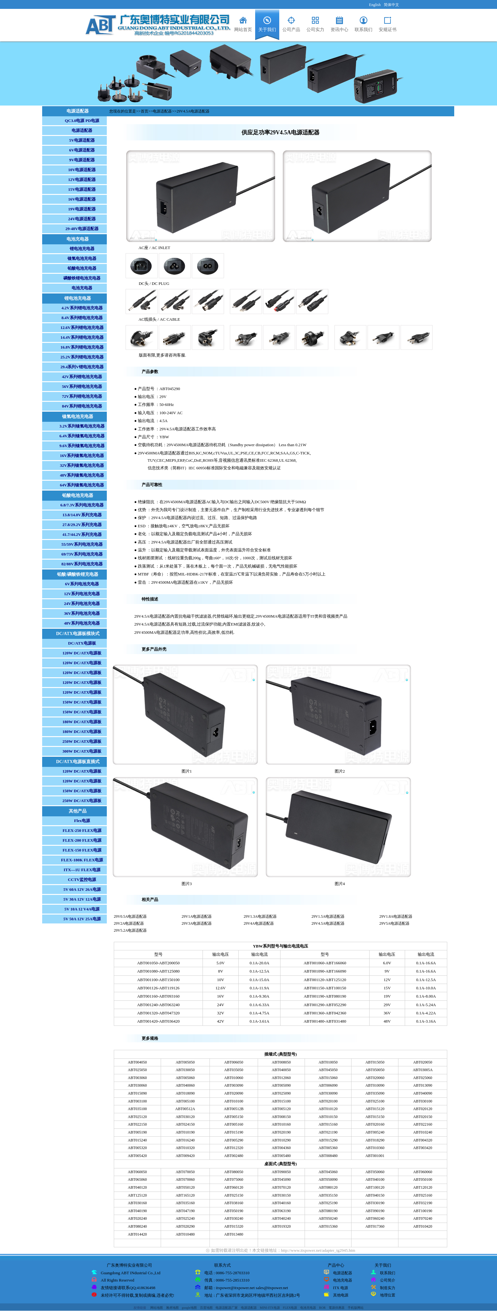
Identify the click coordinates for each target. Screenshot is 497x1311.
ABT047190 (185, 1211)
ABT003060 (137, 1078)
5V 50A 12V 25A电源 (82, 918)
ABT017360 (374, 1226)
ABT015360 (328, 1226)
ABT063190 (281, 1211)
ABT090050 (281, 1172)
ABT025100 (374, 1101)
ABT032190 (422, 1203)
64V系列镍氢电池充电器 (82, 485)
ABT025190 (328, 1203)
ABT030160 (137, 1203)
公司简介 (387, 1280)
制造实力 (387, 1288)
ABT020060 (374, 1078)
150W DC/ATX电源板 (81, 702)
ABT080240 (137, 1226)
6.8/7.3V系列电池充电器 (82, 505)
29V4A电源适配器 (259, 923)
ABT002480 (233, 1156)
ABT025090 (281, 1093)
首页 (144, 111)
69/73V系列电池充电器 (82, 554)
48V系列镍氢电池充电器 (82, 475)
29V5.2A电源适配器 (130, 930)
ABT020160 (374, 1124)
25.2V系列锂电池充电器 (82, 357)
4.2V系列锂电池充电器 (82, 307)
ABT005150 (233, 1117)
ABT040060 (185, 1085)
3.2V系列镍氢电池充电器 (82, 426)
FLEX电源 (290, 1307)
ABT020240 (137, 1218)
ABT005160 (233, 1124)
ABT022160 (422, 1124)
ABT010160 (281, 1124)
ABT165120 (185, 1195)
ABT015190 (233, 1132)
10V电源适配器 (82, 169)
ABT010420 (422, 1226)
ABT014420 (137, 1234)
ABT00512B (233, 1109)
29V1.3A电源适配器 (260, 916)
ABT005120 (281, 1109)
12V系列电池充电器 (82, 593)
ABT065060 (137, 1179)
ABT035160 (185, 1203)
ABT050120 (185, 1187)
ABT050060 (374, 1172)
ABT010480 (185, 1234)
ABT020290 (185, 1226)
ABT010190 (185, 1132)
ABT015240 (137, 1140)
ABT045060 (328, 1172)
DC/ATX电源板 (82, 643)
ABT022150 (137, 1124)
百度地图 (206, 1307)
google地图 (189, 1307)
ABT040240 (281, 1218)
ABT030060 (137, 1085)
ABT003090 (233, 1085)
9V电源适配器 (82, 159)
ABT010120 (328, 1109)
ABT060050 (137, 1172)
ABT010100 (233, 1101)
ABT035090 (374, 1093)
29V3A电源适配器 (197, 923)
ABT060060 (422, 1172)
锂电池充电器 (82, 248)
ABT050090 (328, 1179)
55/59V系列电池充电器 (82, 544)
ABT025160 (422, 1195)
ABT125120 (137, 1195)
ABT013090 (422, 1085)
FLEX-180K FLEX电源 (82, 860)
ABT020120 (422, 1109)
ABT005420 (137, 1156)
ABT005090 (281, 1085)
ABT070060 (185, 1179)
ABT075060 (233, 1179)
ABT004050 (137, 1062)
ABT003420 (422, 1148)
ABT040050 (281, 1070)
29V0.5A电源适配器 (130, 916)
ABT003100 (137, 1101)
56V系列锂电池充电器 (82, 386)
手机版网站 (356, 1307)
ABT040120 (137, 1187)
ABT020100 (328, 1101)
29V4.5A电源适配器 (193, 111)
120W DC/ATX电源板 (81, 653)
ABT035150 (328, 1195)
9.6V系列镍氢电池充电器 (82, 445)
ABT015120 (374, 1109)
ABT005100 (185, 1101)
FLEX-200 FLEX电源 (82, 840)
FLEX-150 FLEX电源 (82, 850)
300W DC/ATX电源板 (81, 751)
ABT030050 (185, 1070)
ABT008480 (328, 1156)
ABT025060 (422, 1078)
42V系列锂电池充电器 (82, 376)
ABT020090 (233, 1093)
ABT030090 (328, 1093)
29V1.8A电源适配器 (395, 916)
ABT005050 (185, 1062)
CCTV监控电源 (82, 879)
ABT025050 (137, 1070)
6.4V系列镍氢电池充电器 (82, 436)
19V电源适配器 (82, 209)
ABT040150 (374, 1195)
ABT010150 (328, 1117)
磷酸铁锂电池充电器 (81, 278)
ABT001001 (374, 1156)
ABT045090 (281, 1179)
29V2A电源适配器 (129, 923)
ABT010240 (422, 1132)
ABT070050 (185, 1172)
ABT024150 (185, 1124)
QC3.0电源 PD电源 (82, 120)
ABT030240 (233, 1218)
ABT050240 (328, 1218)
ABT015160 (328, 1124)
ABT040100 (374, 1179)
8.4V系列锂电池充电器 (82, 317)
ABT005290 (233, 1140)
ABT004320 (422, 1140)
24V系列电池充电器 (82, 603)
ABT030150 (281, 1195)
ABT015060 (328, 1078)
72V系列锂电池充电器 (82, 396)
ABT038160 (233, 1203)
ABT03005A (423, 1070)
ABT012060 (281, 1078)
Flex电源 (82, 820)
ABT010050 (328, 1062)
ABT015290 (328, 1140)
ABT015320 (233, 1226)
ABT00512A (185, 1109)
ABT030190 (374, 1203)
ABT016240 (185, 1140)
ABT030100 (422, 1101)
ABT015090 (137, 1093)
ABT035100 (137, 1109)
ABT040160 (281, 1203)
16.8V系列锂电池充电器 (82, 347)
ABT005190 (137, 1132)
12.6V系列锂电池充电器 (82, 327)
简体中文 (391, 5)
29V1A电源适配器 (197, 916)
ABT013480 (233, 1234)
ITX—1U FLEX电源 (82, 869)
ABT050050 (374, 1070)
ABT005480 (281, 1156)
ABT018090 (185, 1093)
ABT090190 (374, 1211)
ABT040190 (137, 1211)
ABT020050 (422, 1062)
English (375, 5)
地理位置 (387, 1295)
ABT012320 (233, 1148)
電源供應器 (337, 1307)
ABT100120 (374, 1187)
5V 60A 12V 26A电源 (82, 889)
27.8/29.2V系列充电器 (82, 524)
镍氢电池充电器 (82, 258)
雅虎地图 (172, 1307)
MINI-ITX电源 (270, 1307)
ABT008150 (281, 1117)
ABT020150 (422, 1117)
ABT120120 (422, 1187)
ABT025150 (233, 1195)
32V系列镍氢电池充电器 (82, 465)
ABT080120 (328, 1187)
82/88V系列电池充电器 (82, 564)
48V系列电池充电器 (82, 623)
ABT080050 (233, 1172)
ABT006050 (233, 1062)
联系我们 (387, 1273)
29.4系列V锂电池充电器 (82, 366)
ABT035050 (233, 1070)
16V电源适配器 (82, 199)
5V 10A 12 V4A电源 (82, 909)
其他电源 (340, 1295)
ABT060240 (374, 1218)
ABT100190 (422, 1211)
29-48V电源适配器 (82, 228)
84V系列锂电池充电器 (82, 406)
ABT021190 (328, 1132)
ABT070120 (281, 1187)
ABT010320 (185, 1148)
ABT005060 (185, 1078)
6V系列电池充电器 (82, 584)
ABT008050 (281, 1062)
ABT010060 (233, 1078)
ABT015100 (281, 1101)
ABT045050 (328, 1070)
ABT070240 (422, 1218)
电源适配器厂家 (227, 1307)
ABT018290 (374, 1140)
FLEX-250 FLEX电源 (82, 830)
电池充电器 (82, 288)
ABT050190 (233, 1211)
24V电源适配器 (82, 218)
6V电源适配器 (82, 150)
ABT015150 (374, 1117)
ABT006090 (328, 1085)
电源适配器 (82, 130)
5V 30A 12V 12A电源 (82, 899)
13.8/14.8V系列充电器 (82, 514)
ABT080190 (328, 1211)
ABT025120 (137, 1117)
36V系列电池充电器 (82, 613)
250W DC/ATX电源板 (81, 741)
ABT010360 (374, 1148)
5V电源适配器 (82, 140)
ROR (322, 1307)
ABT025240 (185, 1218)
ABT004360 (281, 1148)
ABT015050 (374, 1062)
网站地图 (156, 1307)
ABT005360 (328, 1148)
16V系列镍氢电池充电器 (82, 455)
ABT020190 (281, 1132)
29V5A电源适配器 (394, 923)
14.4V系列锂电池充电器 (82, 337)
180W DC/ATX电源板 (81, 721)
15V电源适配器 (82, 189)
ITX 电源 (340, 1288)
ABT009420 (185, 1156)
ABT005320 (137, 1148)
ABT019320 (281, 1226)
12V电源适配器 (82, 179)
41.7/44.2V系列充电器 (82, 534)
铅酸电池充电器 (82, 268)
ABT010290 (281, 1140)
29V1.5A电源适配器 (328, 916)
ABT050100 (422, 1179)
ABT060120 (233, 1187)
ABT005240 (374, 1132)
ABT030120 (185, 1117)
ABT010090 (374, 1085)
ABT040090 (422, 1093)
